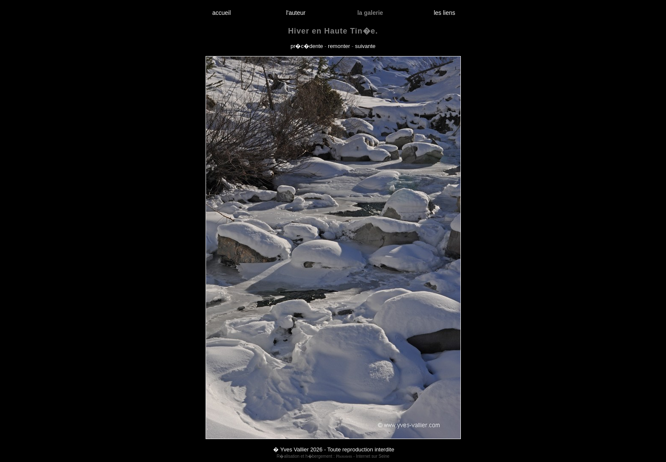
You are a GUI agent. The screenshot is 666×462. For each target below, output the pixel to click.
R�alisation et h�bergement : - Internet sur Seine (333, 456)
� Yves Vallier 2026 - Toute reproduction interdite (333, 449)
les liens (444, 12)
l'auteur (295, 12)
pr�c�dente (307, 46)
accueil (221, 12)
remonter (339, 46)
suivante (365, 46)
